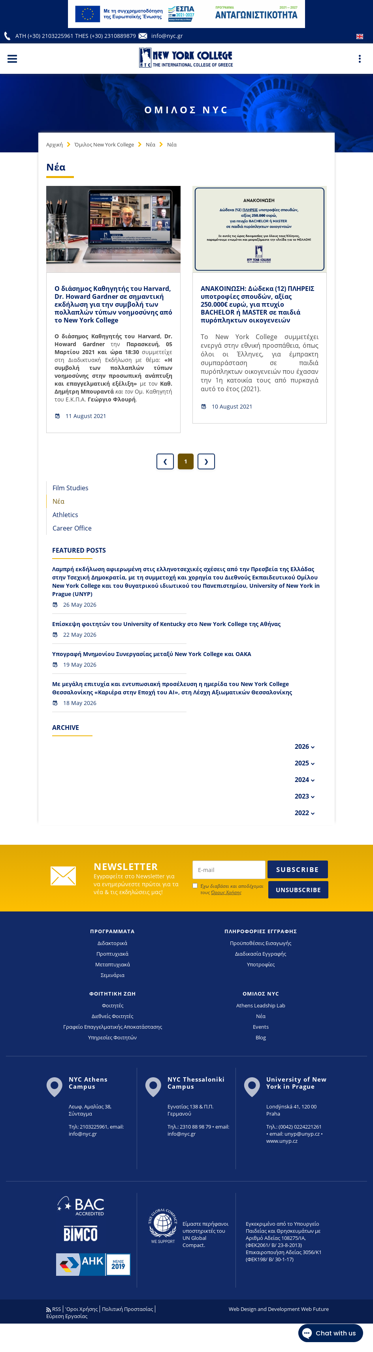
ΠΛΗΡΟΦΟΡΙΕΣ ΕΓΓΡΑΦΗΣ (260, 931)
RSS (53, 1309)
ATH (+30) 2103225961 (45, 35)
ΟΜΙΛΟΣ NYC (261, 993)
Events (261, 1026)
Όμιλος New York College (104, 144)
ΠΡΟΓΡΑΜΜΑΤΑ (112, 931)
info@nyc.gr (167, 35)
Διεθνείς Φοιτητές (112, 1016)
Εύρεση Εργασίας (66, 1316)
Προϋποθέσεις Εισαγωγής (260, 943)
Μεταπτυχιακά (112, 964)
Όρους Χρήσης (226, 892)
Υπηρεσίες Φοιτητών (112, 1037)
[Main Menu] (12, 58)
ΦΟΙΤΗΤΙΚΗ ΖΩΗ (112, 993)
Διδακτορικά (112, 943)
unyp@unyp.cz (302, 1133)
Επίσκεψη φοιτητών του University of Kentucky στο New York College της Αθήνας (166, 624)
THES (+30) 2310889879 (105, 35)
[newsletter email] (229, 870)
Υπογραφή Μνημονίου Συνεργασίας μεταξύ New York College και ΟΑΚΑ (151, 654)
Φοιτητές (112, 1005)
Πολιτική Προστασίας (127, 1309)
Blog (261, 1037)
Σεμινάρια (112, 975)
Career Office (72, 528)
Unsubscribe (298, 890)
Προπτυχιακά (112, 953)
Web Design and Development (264, 1309)
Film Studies (71, 488)
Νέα (150, 144)
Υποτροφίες (261, 964)
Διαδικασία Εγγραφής (260, 953)
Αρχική (54, 144)
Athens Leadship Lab (260, 1005)
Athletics (65, 514)
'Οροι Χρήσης (81, 1309)
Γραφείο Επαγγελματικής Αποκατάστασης (112, 1026)
